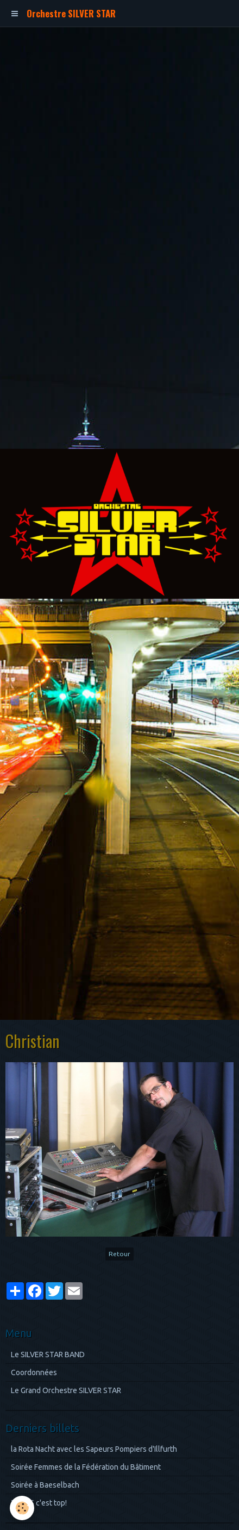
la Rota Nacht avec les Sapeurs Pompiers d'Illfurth (94, 1449)
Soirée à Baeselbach (45, 1485)
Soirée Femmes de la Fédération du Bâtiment (86, 1467)
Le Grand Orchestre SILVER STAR (66, 1390)
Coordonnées (34, 1372)
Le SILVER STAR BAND (48, 1354)
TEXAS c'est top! (39, 1502)
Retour (119, 1253)
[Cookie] (22, 1508)
